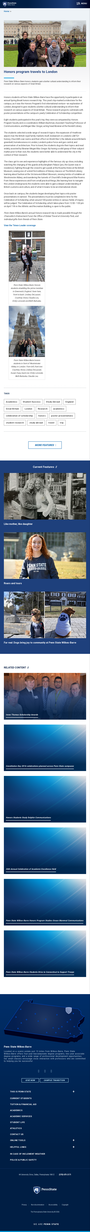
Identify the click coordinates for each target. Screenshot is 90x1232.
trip (62, 422)
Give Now (30, 1080)
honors (42, 415)
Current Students (21, 1098)
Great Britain (12, 409)
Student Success (32, 402)
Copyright (65, 1205)
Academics (11, 402)
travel (51, 422)
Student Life (17, 1122)
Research (43, 409)
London (28, 409)
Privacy (24, 1205)
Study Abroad (53, 402)
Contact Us (17, 1134)
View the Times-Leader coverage (20, 225)
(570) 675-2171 (65, 1174)
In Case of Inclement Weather (27, 1154)
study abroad (36, 422)
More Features (44, 445)
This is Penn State (20, 1091)
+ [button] (73, 1092)
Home (6, 11)
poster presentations (62, 415)
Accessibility (53, 1205)
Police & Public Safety (23, 1160)
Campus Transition (54, 1080)
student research (15, 422)
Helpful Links (18, 1147)
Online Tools (18, 1140)
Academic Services (21, 1116)
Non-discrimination (37, 1205)
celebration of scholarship (19, 415)
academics (58, 409)
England (69, 402)
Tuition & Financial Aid (23, 1104)
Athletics (16, 1128)
